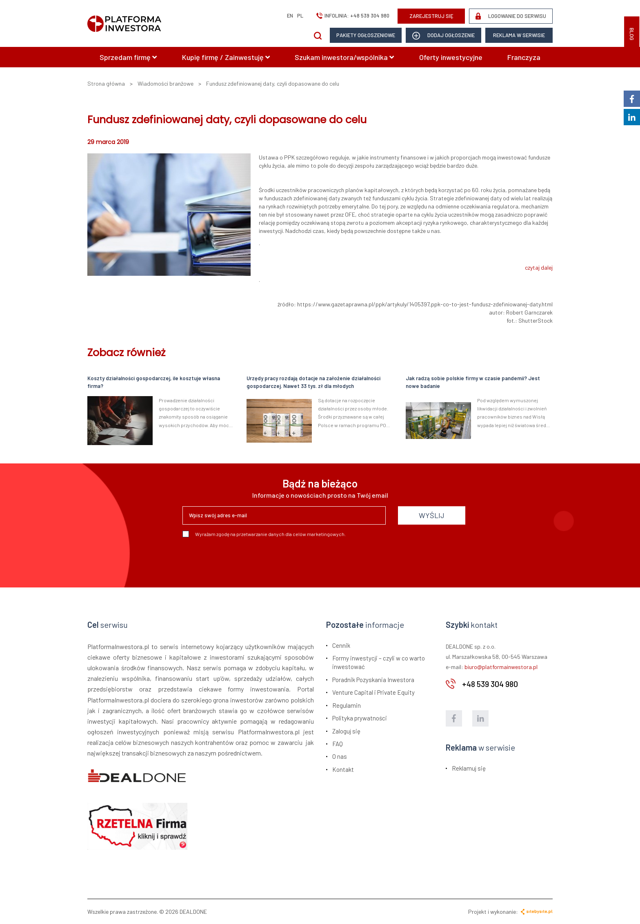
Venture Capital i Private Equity (373, 692)
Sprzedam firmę (128, 57)
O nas (339, 756)
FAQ (337, 743)
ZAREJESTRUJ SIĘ (431, 16)
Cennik (341, 645)
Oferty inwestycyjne (450, 57)
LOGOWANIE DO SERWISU (511, 16)
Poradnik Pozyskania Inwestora (373, 679)
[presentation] (244, 559)
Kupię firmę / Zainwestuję (226, 57)
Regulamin (346, 705)
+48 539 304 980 (369, 15)
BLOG (632, 34)
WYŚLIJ (431, 515)
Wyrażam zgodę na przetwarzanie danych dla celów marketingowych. (264, 534)
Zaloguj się (346, 731)
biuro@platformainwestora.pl (501, 666)
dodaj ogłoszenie (443, 36)
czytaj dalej (539, 267)
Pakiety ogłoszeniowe (365, 35)
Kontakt (343, 769)
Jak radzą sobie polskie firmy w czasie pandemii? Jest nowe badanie (473, 382)
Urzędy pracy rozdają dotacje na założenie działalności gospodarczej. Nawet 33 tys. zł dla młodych (313, 382)
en (290, 15)
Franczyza (523, 57)
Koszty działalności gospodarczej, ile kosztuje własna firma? (153, 382)
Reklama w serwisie (519, 35)
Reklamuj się (469, 768)
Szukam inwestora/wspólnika (344, 57)
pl (300, 15)
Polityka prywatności (359, 718)
